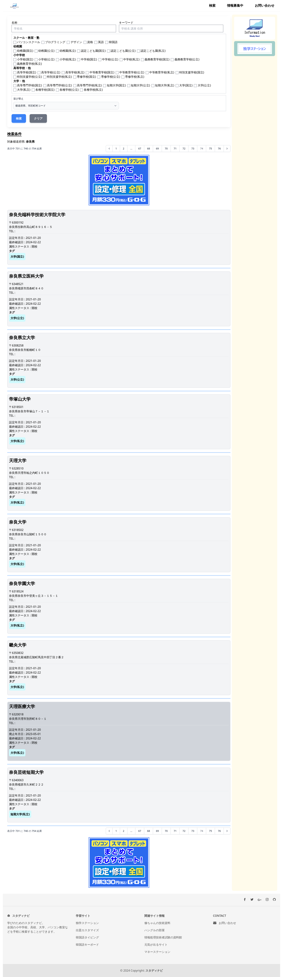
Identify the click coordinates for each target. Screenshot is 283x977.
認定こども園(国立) (93, 51)
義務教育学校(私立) (29, 64)
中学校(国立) (89, 59)
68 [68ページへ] (148, 148)
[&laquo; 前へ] (109, 148)
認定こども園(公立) (123, 51)
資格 (90, 42)
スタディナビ (154, 970)
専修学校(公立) (110, 77)
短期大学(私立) (164, 85)
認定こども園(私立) (153, 51)
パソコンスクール (28, 42)
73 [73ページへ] (192, 148)
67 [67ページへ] (139, 148)
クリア (38, 118)
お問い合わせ (264, 5)
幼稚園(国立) (25, 51)
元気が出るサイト (155, 945)
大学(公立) (204, 85)
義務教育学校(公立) (187, 59)
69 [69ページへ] (157, 148)
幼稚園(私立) (68, 51)
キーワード (126, 23)
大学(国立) (186, 85)
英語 (101, 42)
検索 (212, 5)
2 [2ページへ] (123, 148)
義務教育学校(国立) (157, 59)
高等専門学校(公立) (59, 85)
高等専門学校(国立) (29, 85)
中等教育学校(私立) (161, 72)
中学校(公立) (110, 59)
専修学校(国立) (86, 77)
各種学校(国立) (45, 90)
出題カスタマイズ (87, 930)
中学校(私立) (131, 59)
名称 (14, 23)
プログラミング (55, 42)
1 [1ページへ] (116, 148)
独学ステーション (87, 923)
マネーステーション (157, 952)
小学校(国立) (25, 59)
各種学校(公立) (69, 90)
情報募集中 (235, 5)
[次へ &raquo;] (227, 148)
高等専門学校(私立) (89, 85)
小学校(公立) (46, 59)
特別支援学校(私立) (59, 77)
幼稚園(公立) (46, 51)
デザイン (76, 42)
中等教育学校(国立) (102, 72)
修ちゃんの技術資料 (157, 923)
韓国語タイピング (87, 937)
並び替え (18, 98)
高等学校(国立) (26, 72)
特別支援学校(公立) (29, 77)
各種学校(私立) (93, 90)
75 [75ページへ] (210, 148)
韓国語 (113, 42)
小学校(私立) (68, 59)
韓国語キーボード (87, 945)
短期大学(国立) (116, 85)
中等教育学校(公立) (131, 72)
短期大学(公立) (140, 85)
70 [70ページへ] (166, 148)
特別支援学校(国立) (191, 72)
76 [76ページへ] (219, 148)
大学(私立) (23, 90)
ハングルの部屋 (154, 930)
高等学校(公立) (50, 72)
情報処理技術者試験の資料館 (163, 937)
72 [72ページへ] (183, 148)
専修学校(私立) (134, 77)
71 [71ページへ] (175, 148)
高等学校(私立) (74, 72)
